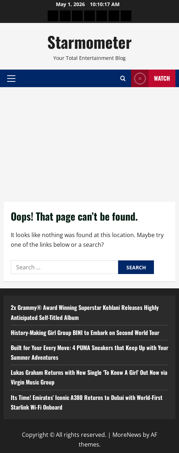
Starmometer (89, 41)
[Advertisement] (89, 141)
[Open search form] (123, 78)
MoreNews (126, 435)
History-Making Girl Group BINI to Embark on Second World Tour (85, 332)
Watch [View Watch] (150, 78)
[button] (11, 78)
